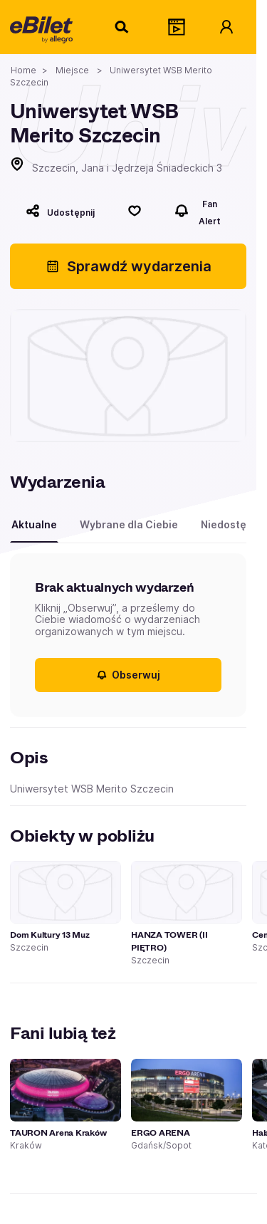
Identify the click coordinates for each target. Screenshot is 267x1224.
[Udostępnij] (60, 211)
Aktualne (34, 524)
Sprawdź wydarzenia (128, 266)
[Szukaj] (122, 27)
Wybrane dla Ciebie (129, 524)
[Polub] (134, 211)
